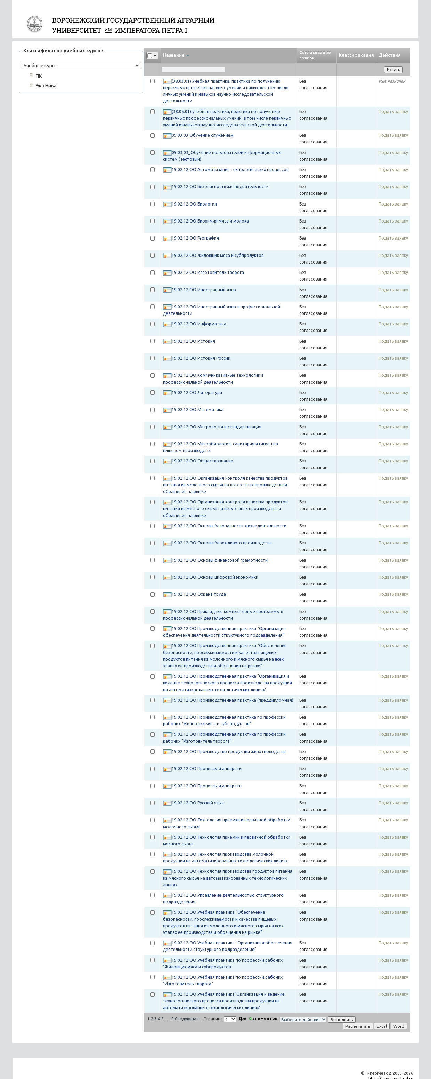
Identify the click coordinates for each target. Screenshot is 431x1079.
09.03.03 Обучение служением (203, 135)
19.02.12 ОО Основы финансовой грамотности (220, 560)
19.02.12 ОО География (195, 238)
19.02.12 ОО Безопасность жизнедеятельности (220, 186)
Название (176, 55)
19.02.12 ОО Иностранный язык (204, 289)
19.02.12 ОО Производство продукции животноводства (229, 751)
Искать (393, 69)
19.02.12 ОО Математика (197, 409)
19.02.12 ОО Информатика (199, 323)
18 (171, 1019)
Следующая (187, 1019)
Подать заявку (393, 111)
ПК (39, 76)
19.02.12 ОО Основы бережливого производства (222, 543)
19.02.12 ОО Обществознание (202, 461)
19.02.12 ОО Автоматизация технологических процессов (230, 169)
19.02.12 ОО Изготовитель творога (208, 272)
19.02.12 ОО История (193, 341)
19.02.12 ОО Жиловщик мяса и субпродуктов (217, 255)
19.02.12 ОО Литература (197, 392)
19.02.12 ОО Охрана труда (199, 594)
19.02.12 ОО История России (201, 358)
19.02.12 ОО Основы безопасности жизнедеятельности (229, 526)
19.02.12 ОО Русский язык (198, 803)
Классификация (356, 55)
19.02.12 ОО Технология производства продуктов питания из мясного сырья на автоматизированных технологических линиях (227, 878)
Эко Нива (46, 86)
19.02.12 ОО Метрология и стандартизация (216, 427)
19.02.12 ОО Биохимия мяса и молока (210, 221)
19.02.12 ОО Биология (194, 204)
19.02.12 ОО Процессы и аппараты (207, 768)
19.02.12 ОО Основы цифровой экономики (215, 577)
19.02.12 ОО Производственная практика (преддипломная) (232, 700)
